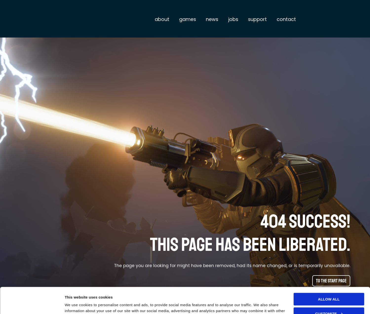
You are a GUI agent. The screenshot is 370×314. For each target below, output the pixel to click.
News (212, 19)
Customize (329, 287)
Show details (76, 304)
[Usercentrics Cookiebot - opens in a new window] (32, 304)
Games (187, 19)
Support (257, 19)
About (162, 19)
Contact (286, 19)
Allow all (329, 273)
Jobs (233, 19)
